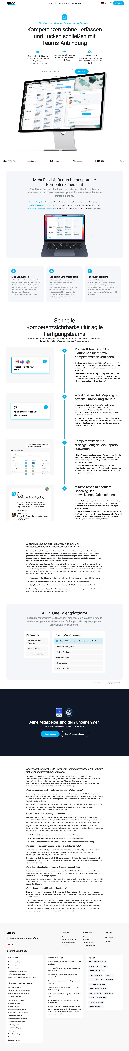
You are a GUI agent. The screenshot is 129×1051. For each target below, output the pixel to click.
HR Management (13, 1025)
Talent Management (14, 1006)
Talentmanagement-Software (68, 944)
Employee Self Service (14, 987)
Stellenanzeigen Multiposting (17, 1009)
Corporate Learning (14, 1040)
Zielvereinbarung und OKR (16, 1000)
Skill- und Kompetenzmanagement (18, 1012)
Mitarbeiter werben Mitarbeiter (17, 1018)
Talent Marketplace (89, 945)
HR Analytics (12, 1031)
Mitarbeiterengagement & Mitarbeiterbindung (22, 977)
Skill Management (88, 942)
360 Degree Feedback (14, 996)
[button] (52, 3)
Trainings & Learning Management (18, 993)
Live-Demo (118, 3)
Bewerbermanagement (15, 1037)
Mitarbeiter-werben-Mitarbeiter (89, 938)
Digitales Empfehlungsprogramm (69, 938)
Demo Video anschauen (74, 734)
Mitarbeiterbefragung (14, 1028)
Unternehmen (76, 3)
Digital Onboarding (14, 1034)
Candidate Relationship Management (19, 990)
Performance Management (16, 974)
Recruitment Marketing (15, 1015)
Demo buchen (50, 734)
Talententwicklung (13, 965)
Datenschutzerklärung (70, 76)
